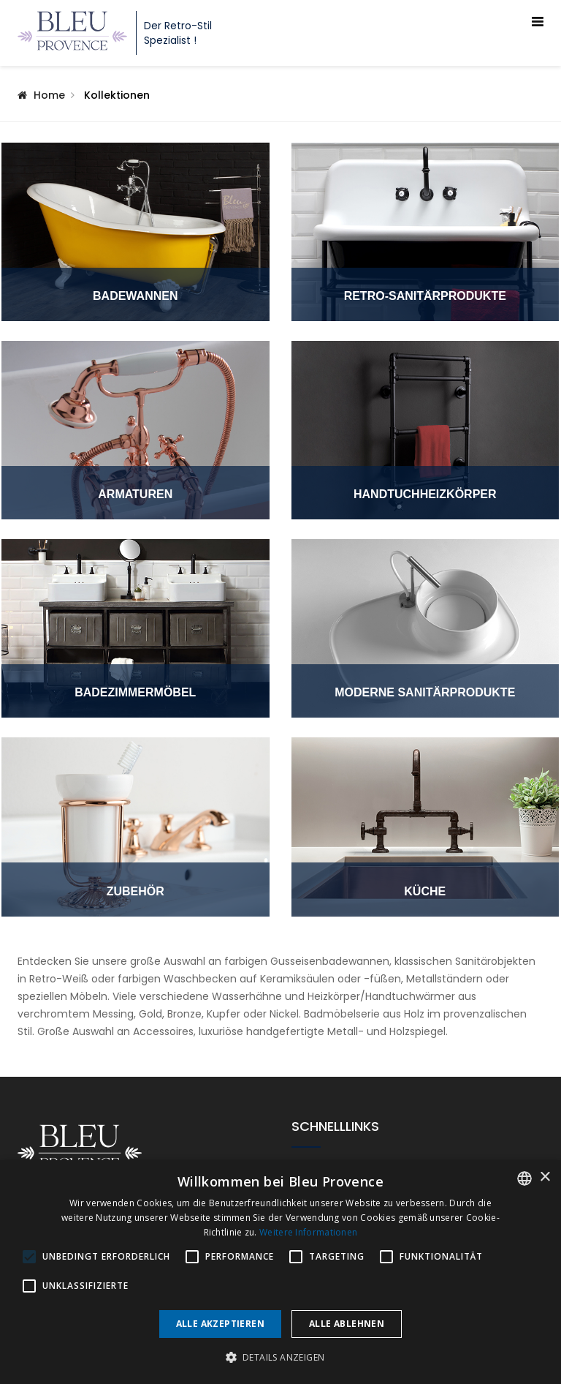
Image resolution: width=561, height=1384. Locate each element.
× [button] (544, 1177)
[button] (281, 1357)
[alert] (280, 1272)
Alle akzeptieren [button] (220, 1323)
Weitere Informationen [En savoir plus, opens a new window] (308, 1232)
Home (49, 95)
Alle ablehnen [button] (346, 1323)
